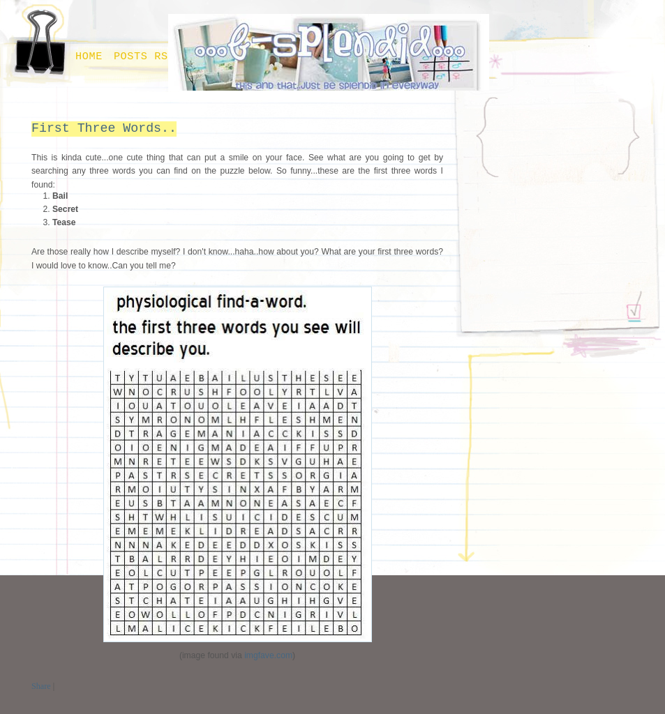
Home (89, 56)
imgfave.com (268, 655)
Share (41, 686)
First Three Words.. (104, 128)
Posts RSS (144, 56)
